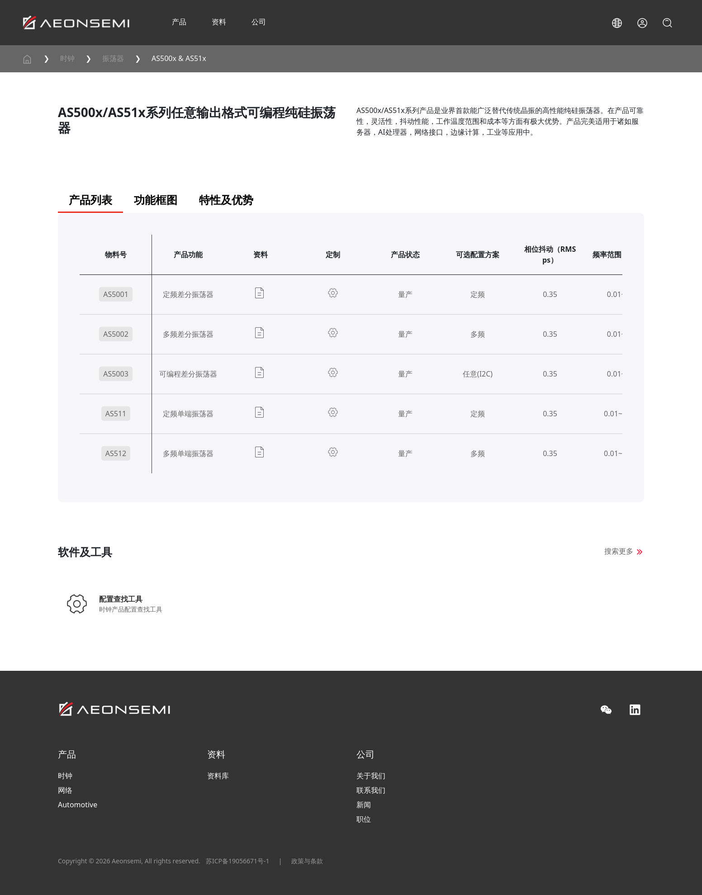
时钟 (67, 58)
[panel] (351, 368)
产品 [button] (179, 22)
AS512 (115, 453)
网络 (65, 790)
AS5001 (115, 294)
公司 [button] (258, 22)
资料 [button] (219, 22)
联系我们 (370, 790)
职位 (363, 819)
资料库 (218, 776)
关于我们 (370, 776)
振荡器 (113, 58)
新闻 (363, 805)
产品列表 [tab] (90, 199)
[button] (617, 23)
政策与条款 (307, 861)
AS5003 (115, 374)
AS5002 (115, 334)
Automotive (77, 805)
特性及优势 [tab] (226, 199)
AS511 (115, 414)
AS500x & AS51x (179, 58)
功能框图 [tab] (155, 199)
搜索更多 (618, 551)
